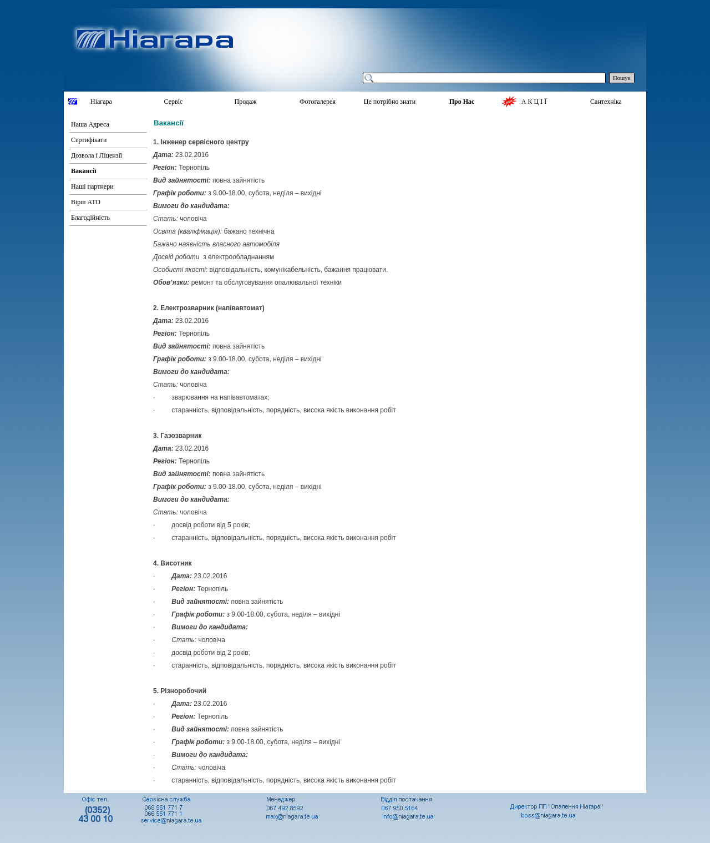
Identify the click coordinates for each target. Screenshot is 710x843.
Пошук (622, 78)
